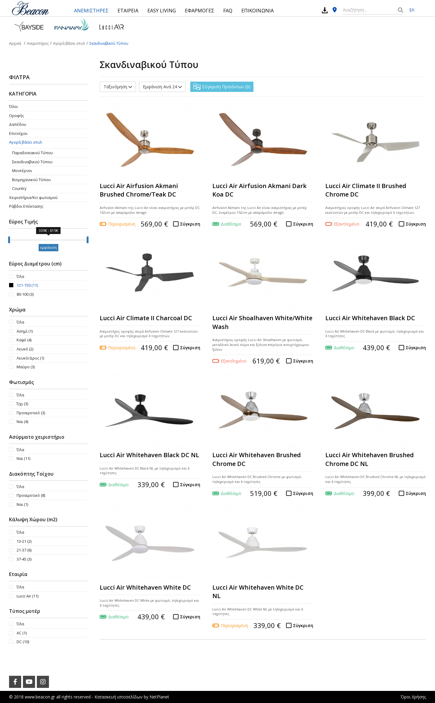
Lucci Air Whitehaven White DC (145, 587)
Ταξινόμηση (118, 87)
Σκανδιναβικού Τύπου (32, 161)
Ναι (22, 421)
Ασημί (25, 331)
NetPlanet (159, 697)
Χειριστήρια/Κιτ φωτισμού (33, 197)
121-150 (27, 285)
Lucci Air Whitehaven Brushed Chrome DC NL (369, 459)
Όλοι (13, 106)
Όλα (20, 276)
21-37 (24, 550)
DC (23, 641)
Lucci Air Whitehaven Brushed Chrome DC (256, 459)
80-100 (25, 294)
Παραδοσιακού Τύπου (32, 152)
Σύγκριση (190, 224)
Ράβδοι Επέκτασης (26, 206)
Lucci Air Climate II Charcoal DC (146, 318)
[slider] (9, 239)
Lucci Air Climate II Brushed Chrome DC (365, 190)
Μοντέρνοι (22, 170)
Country (19, 188)
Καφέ (24, 340)
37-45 (24, 559)
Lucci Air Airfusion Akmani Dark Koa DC (259, 190)
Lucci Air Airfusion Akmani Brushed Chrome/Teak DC (139, 190)
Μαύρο (26, 366)
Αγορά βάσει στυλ (25, 142)
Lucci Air (27, 596)
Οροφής (16, 115)
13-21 (24, 541)
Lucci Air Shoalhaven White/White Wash (262, 322)
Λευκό (25, 349)
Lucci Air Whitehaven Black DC (370, 318)
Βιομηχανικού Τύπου (31, 179)
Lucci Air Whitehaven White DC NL (258, 591)
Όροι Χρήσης (413, 697)
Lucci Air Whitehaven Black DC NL (149, 455)
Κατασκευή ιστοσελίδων (119, 697)
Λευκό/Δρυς (30, 358)
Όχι (22, 403)
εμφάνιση (48, 247)
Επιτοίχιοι (18, 133)
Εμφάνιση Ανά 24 (162, 87)
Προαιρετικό (31, 412)
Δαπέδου (17, 124)
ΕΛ (411, 10)
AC (22, 633)
